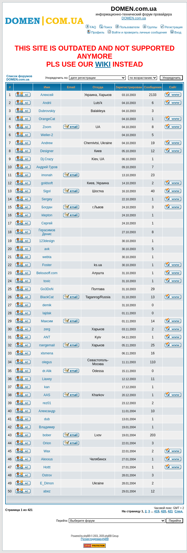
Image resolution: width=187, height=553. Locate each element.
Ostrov (47, 475)
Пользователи (127, 27)
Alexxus (47, 459)
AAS (47, 395)
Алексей (47, 95)
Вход (175, 32)
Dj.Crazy (47, 159)
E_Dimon (47, 483)
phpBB (86, 536)
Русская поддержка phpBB (94, 539)
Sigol (47, 191)
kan (46, 387)
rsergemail (47, 345)
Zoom (47, 127)
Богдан (47, 207)
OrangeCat (47, 119)
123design (46, 241)
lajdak (46, 313)
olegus (47, 362)
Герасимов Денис (47, 232)
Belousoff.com (46, 273)
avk (47, 249)
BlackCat (47, 297)
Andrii (47, 103)
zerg (47, 329)
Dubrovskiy (47, 111)
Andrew (47, 143)
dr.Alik (47, 371)
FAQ (91, 27)
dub (47, 419)
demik (46, 305)
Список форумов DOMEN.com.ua (19, 77)
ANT (47, 337)
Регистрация (172, 27)
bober (47, 435)
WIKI (103, 64)
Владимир (47, 427)
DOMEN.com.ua (134, 18)
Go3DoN (47, 289)
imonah (46, 175)
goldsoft (47, 183)
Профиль (96, 32)
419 (156, 511)
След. (179, 511)
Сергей (46, 223)
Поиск (105, 27)
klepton (47, 215)
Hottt (46, 467)
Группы (150, 27)
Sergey (47, 199)
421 (170, 511)
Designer (47, 151)
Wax (47, 451)
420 (163, 511)
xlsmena (47, 353)
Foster (47, 265)
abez (46, 491)
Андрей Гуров (46, 167)
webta (46, 257)
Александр (47, 411)
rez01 (47, 403)
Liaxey (47, 379)
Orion (47, 443)
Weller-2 (47, 135)
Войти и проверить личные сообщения (137, 32)
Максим (47, 321)
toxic (47, 281)
